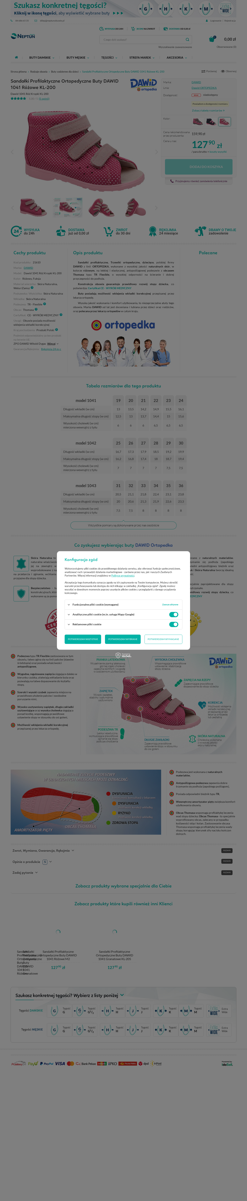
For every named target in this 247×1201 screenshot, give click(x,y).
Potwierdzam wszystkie (164, 639)
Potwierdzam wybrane (82, 639)
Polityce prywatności (122, 575)
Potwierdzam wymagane (123, 639)
